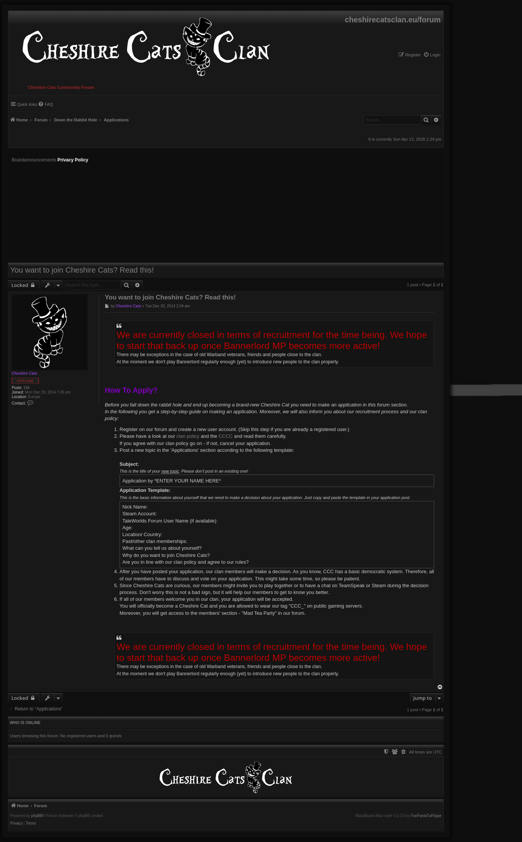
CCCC (226, 436)
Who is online (25, 722)
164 (26, 388)
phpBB (37, 816)
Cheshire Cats (24, 373)
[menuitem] (431, 54)
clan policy (187, 436)
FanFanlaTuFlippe (426, 816)
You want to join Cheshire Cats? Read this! (82, 270)
